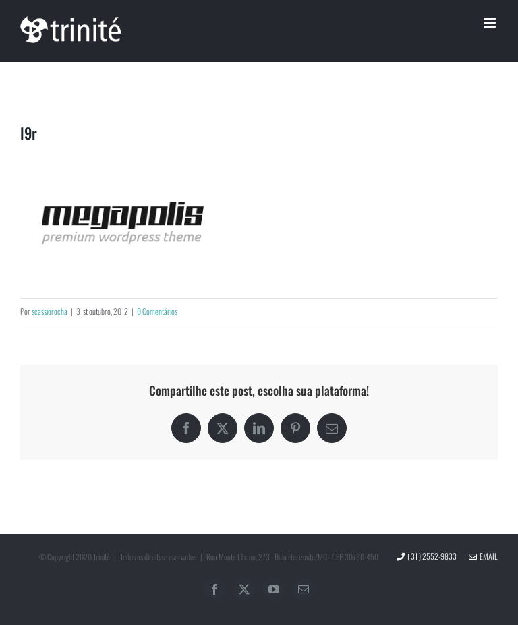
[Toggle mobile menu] (491, 23)
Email (483, 556)
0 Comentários (157, 311)
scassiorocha (49, 311)
